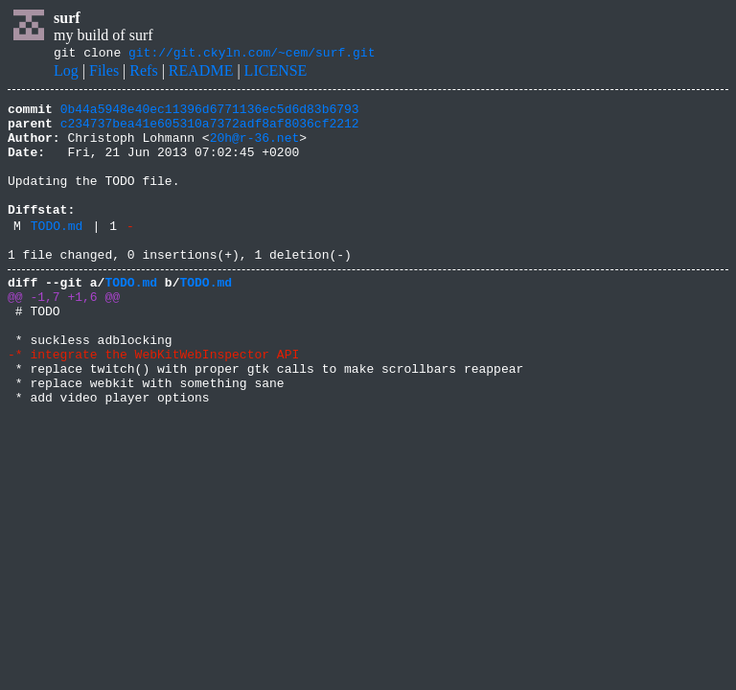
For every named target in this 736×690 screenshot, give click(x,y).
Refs (143, 73)
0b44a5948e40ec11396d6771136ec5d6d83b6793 (209, 114)
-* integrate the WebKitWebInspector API (153, 402)
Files (104, 73)
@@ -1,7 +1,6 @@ (64, 333)
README (201, 73)
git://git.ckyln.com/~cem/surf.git (251, 54)
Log (66, 73)
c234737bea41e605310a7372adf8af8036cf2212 (209, 131)
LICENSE (276, 73)
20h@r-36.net (255, 148)
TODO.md (57, 254)
